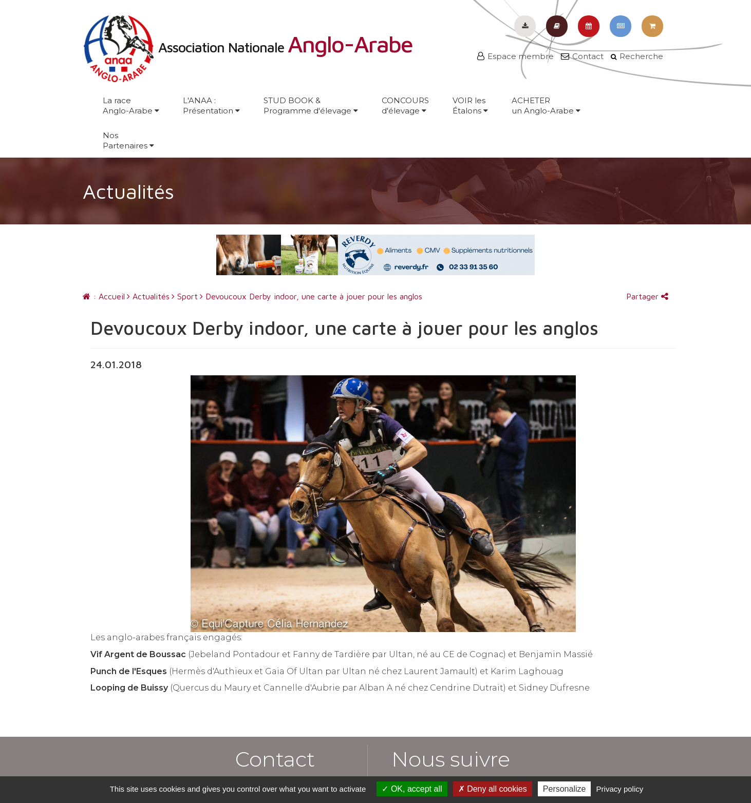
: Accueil (104, 296)
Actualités (148, 296)
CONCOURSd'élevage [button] (405, 105)
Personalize (564, 789)
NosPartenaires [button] (128, 140)
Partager (647, 296)
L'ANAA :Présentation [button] (211, 105)
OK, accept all (412, 789)
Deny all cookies (492, 789)
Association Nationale (247, 47)
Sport (185, 296)
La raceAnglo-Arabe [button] (131, 105)
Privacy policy (620, 789)
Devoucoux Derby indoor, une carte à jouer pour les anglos (311, 296)
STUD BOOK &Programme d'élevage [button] (311, 105)
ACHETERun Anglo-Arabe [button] (546, 105)
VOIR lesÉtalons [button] (470, 105)
